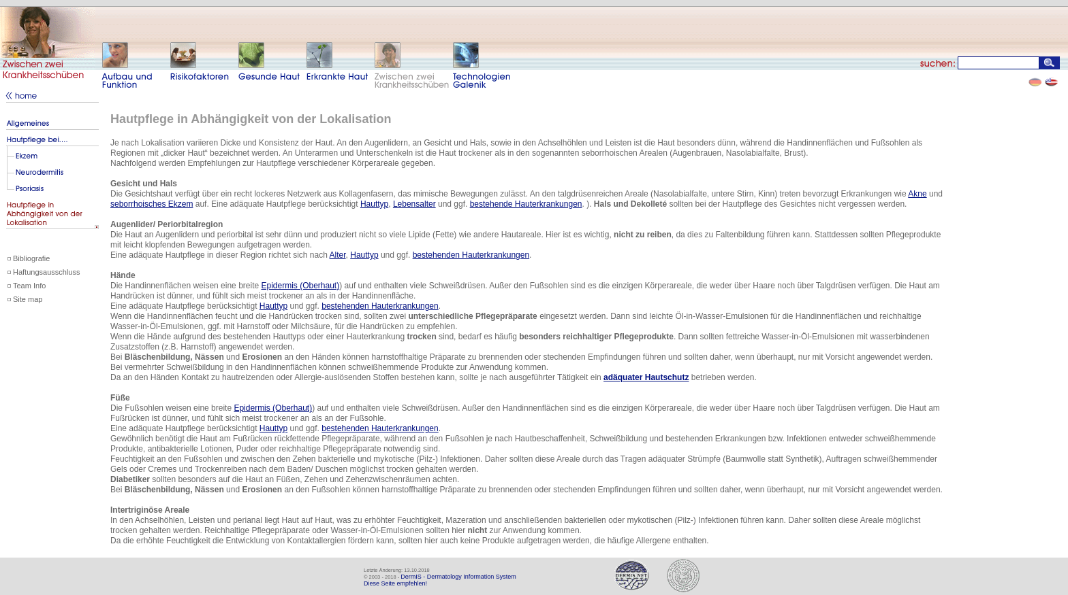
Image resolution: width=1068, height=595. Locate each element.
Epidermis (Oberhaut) (300, 285)
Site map (27, 299)
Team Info (29, 286)
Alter (338, 255)
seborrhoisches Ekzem (151, 204)
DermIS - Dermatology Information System (458, 576)
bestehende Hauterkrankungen (526, 204)
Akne (917, 194)
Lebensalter (414, 204)
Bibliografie (31, 258)
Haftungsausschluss (46, 272)
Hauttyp (374, 204)
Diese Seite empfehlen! (395, 583)
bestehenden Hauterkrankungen (471, 255)
